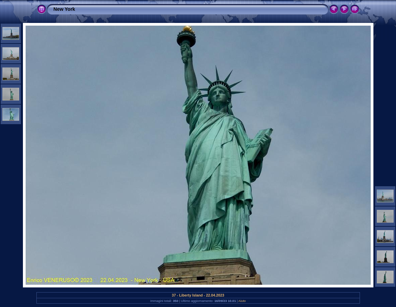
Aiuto (242, 301)
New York (64, 9)
